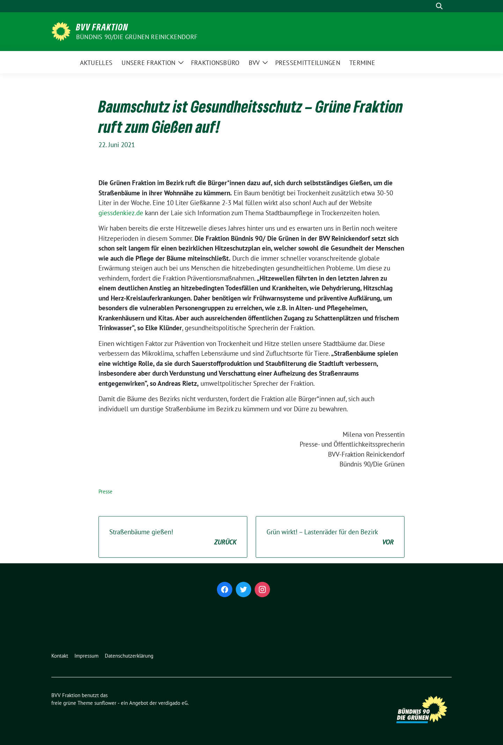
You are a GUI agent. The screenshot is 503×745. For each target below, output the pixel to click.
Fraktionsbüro (215, 63)
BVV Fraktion (102, 27)
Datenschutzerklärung (129, 655)
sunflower (105, 703)
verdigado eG (173, 703)
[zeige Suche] (439, 6)
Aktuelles (96, 63)
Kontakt (59, 655)
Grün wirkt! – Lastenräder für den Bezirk (330, 537)
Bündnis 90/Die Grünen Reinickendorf (136, 37)
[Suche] (429, 6)
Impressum (86, 655)
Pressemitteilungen (307, 63)
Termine (362, 63)
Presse (105, 491)
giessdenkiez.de (121, 213)
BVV (254, 63)
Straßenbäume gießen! (172, 537)
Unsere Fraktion (149, 63)
